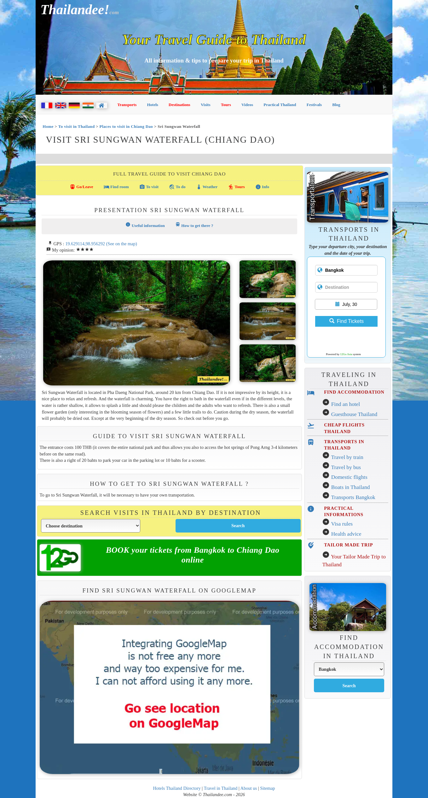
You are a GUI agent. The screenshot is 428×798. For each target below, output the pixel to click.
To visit (149, 187)
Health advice (346, 534)
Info (262, 187)
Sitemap (267, 788)
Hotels (152, 104)
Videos (247, 104)
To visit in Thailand (76, 126)
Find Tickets (346, 321)
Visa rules (342, 524)
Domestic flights (349, 477)
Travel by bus (346, 467)
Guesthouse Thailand (354, 414)
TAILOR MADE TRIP (348, 544)
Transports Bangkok (353, 497)
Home (48, 126)
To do (177, 187)
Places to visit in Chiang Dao (126, 126)
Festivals (314, 104)
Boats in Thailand (350, 487)
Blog (336, 104)
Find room (116, 187)
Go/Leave (81, 187)
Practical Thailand (279, 104)
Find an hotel (345, 404)
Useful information (145, 225)
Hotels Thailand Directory (176, 788)
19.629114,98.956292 (85, 243)
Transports (126, 104)
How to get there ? (194, 225)
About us (248, 788)
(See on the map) (121, 243)
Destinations (179, 104)
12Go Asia (346, 354)
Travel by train (347, 457)
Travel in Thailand (221, 788)
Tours (226, 104)
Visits (206, 104)
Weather (207, 187)
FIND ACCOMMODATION (354, 392)
